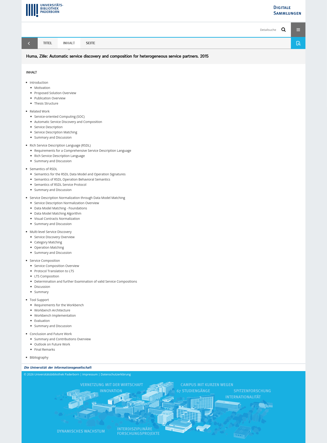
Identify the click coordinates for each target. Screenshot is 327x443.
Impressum (90, 374)
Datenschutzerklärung (116, 374)
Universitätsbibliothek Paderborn (57, 374)
